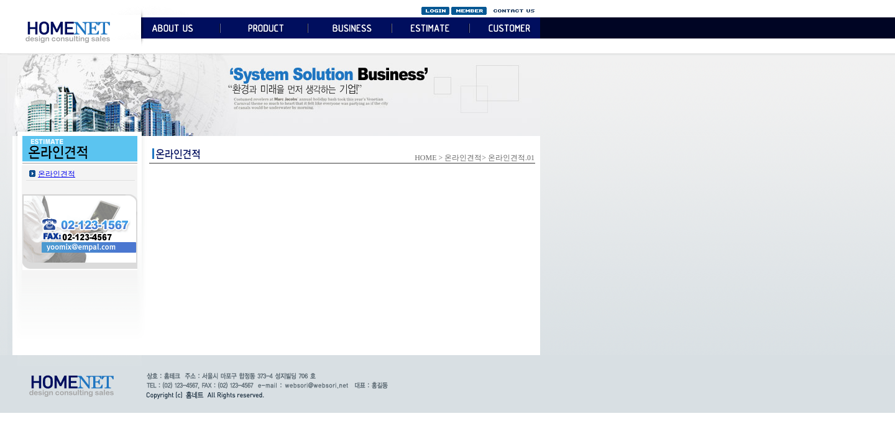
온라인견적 (56, 173)
